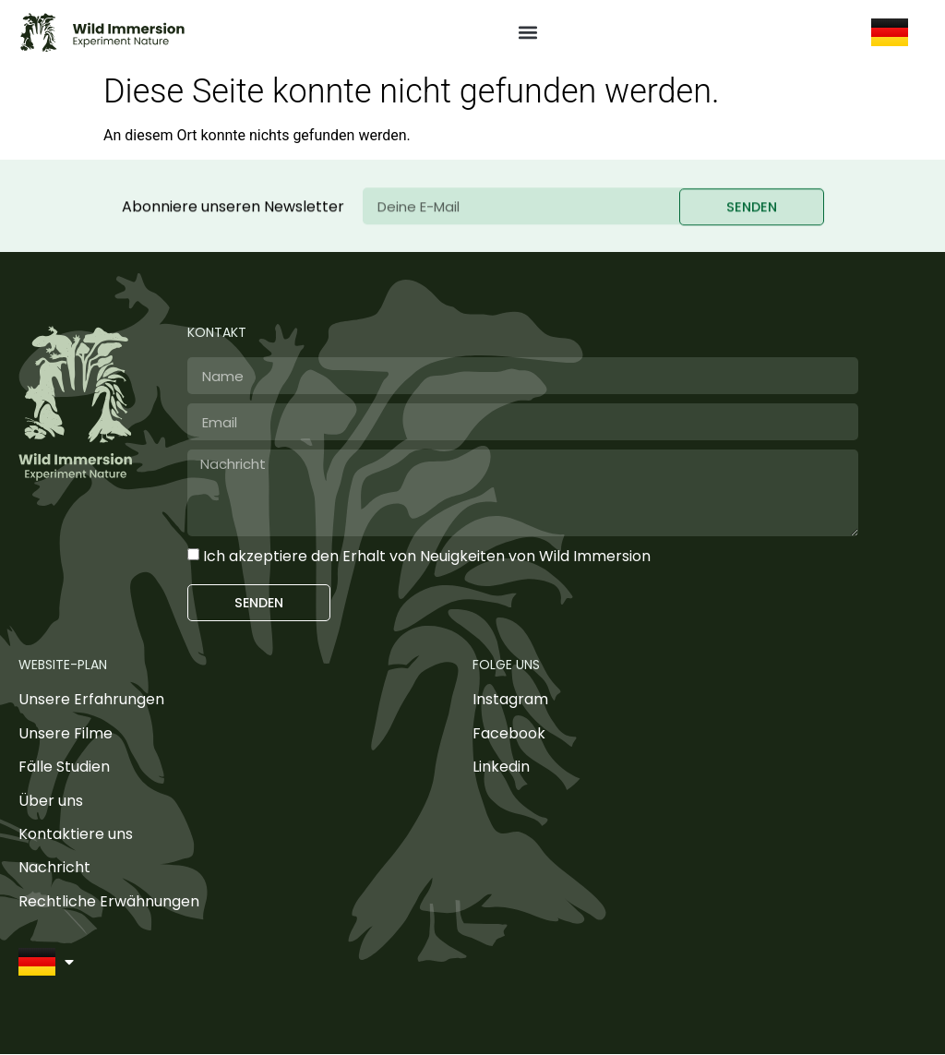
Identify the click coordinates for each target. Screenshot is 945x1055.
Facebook (508, 734)
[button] (528, 33)
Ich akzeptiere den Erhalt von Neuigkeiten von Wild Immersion (427, 556)
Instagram (510, 700)
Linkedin (501, 767)
